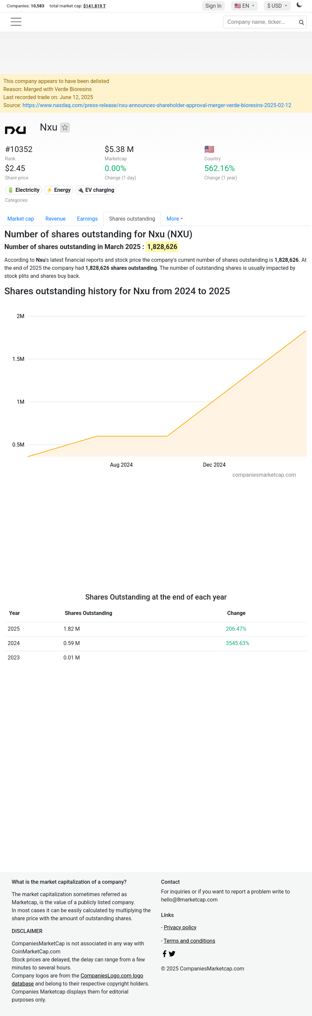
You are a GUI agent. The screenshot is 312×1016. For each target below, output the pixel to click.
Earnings (87, 219)
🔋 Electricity (23, 190)
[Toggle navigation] (16, 22)
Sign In (213, 6)
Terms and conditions (189, 941)
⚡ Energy (58, 190)
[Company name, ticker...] (265, 22)
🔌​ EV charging (95, 190)
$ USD (275, 6)
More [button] (173, 219)
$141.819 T (94, 5)
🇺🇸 (242, 6)
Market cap (20, 219)
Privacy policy (180, 927)
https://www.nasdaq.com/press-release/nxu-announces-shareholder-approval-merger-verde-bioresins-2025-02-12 (156, 105)
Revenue (55, 219)
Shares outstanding (132, 219)
